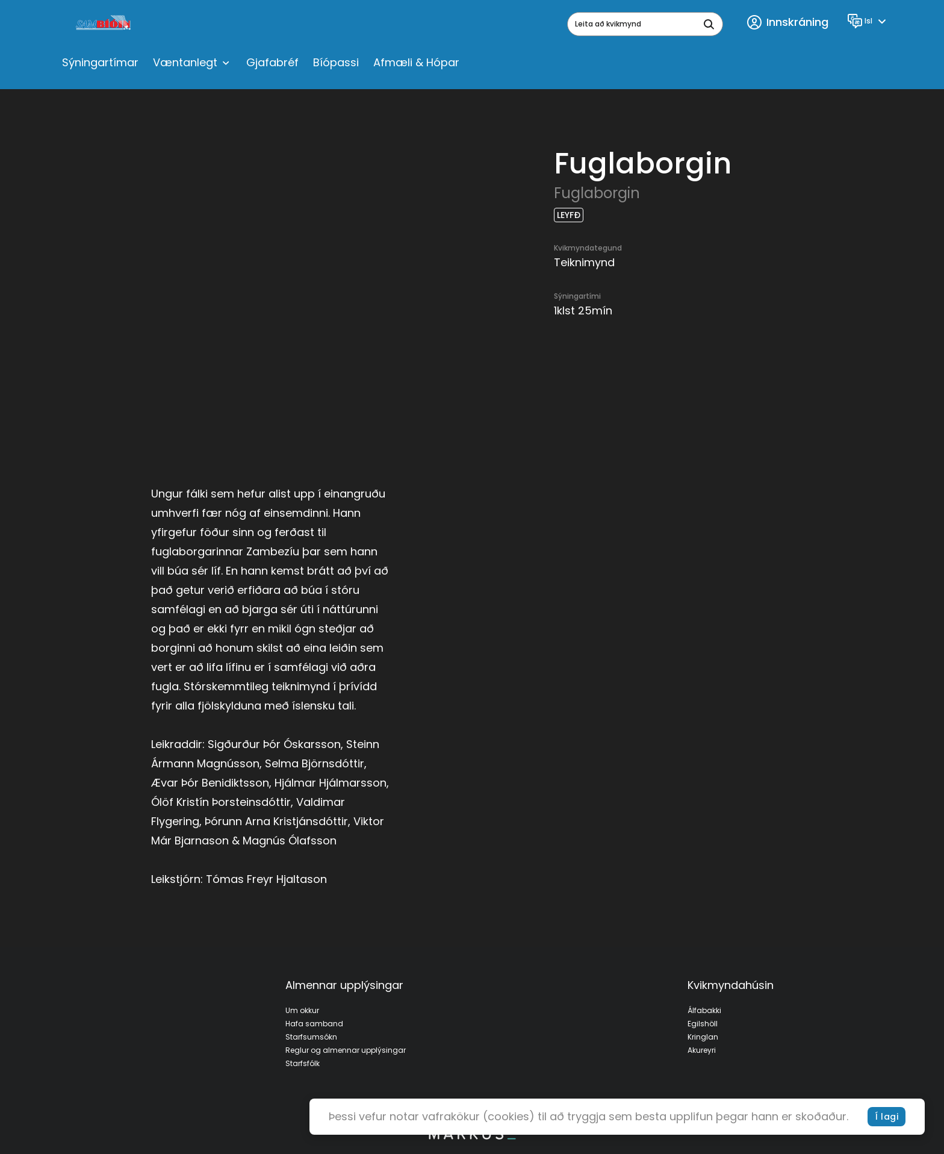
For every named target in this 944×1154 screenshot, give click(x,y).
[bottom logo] (472, 1136)
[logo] (104, 24)
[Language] (868, 21)
